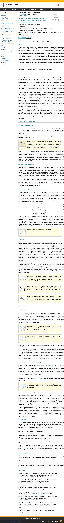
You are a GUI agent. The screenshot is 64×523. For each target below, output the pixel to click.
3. (18, 485)
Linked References (55, 19)
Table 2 (61, 266)
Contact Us (38, 518)
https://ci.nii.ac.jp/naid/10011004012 (39, 493)
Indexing (3, 15)
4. (18, 492)
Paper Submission (5, 25)
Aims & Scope (4, 18)
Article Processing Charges (7, 23)
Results (2, 54)
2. (18, 479)
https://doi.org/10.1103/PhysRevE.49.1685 (26, 499)
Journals (14, 9)
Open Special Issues (5, 38)
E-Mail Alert (4, 521)
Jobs (60, 9)
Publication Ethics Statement (7, 31)
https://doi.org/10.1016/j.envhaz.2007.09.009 (27, 476)
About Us (51, 9)
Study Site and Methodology (7, 51)
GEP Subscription (5, 26)
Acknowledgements (24, 453)
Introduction (3, 49)
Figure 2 (61, 242)
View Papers (4, 17)
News (41, 9)
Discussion (3, 56)
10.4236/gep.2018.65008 (23, 15)
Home (4, 9)
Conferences (32, 9)
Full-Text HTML (54, 16)
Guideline (3, 21)
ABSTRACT (21, 44)
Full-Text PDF (54, 14)
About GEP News (5, 33)
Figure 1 (27, 133)
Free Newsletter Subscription (7, 28)
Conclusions (3, 58)
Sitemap (33, 518)
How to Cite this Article (56, 20)
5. (18, 496)
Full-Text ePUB (54, 17)
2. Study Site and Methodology (27, 121)
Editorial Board (4, 20)
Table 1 (32, 225)
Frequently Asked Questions (7, 34)
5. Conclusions (22, 419)
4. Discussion (22, 306)
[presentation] (39, 204)
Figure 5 (31, 266)
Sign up (43, 521)
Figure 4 (21, 260)
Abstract (53, 12)
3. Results (21, 239)
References (21, 470)
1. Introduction (22, 74)
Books (23, 9)
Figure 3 (59, 257)
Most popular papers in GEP (7, 29)
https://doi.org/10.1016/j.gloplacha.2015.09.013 (27, 489)
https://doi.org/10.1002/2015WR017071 (26, 482)
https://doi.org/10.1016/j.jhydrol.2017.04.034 (45, 505)
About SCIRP (29, 518)
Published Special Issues (6, 40)
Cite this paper (22, 461)
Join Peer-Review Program (14, 521)
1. (18, 473)
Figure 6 (56, 269)
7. (18, 510)
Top (2, 45)
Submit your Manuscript (53, 521)
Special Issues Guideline (6, 41)
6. (18, 502)
